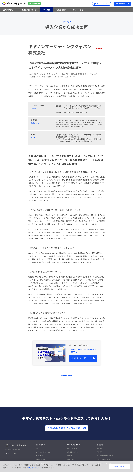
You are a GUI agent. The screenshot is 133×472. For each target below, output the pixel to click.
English (15, 453)
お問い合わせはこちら (122, 4)
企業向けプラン (9, 10)
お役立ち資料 (61, 10)
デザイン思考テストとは (43, 452)
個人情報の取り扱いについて (105, 456)
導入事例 (46, 10)
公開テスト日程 (40, 459)
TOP (37, 448)
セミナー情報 (78, 10)
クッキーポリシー (35, 468)
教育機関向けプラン (29, 10)
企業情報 (99, 448)
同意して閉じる (119, 466)
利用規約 (99, 452)
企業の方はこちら (72, 448)
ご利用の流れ (40, 456)
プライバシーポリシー (103, 459)
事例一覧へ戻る (67, 376)
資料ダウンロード (83, 358)
